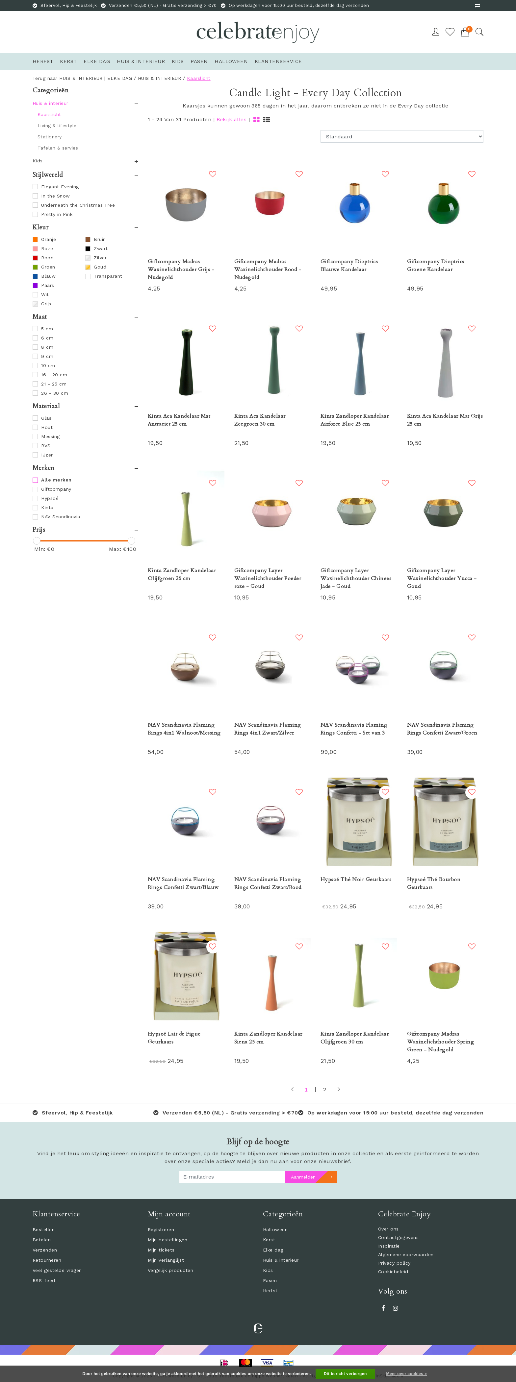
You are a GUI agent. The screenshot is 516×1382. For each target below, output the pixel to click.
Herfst (270, 1290)
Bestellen (44, 1229)
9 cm (47, 356)
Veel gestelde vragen (57, 1270)
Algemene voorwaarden (406, 1254)
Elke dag (273, 1250)
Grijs (46, 303)
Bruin (100, 239)
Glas (46, 418)
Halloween (275, 1229)
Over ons (388, 1228)
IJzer (47, 454)
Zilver (100, 257)
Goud (100, 266)
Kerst (269, 1239)
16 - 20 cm (54, 374)
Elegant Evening (60, 186)
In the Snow (55, 196)
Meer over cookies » (406, 1373)
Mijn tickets (161, 1250)
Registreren (161, 1229)
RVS (45, 445)
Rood (47, 257)
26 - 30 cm (54, 393)
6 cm (47, 337)
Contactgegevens (398, 1237)
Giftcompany (56, 489)
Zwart (101, 248)
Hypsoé (50, 498)
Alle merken (56, 479)
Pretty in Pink (56, 214)
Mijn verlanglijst (166, 1260)
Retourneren (47, 1260)
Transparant (108, 276)
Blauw (48, 276)
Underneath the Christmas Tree (78, 205)
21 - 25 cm (53, 383)
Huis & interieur (281, 1260)
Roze (47, 248)
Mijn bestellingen (167, 1239)
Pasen (270, 1280)
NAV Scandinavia (60, 516)
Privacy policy (394, 1263)
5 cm (47, 328)
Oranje (48, 239)
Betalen (42, 1239)
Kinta (47, 507)
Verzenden (45, 1250)
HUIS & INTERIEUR (159, 78)
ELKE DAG (119, 78)
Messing (50, 436)
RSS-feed (44, 1280)
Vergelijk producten (170, 1270)
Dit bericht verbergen (345, 1373)
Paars (47, 285)
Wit (45, 294)
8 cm (47, 347)
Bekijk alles (232, 119)
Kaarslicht (199, 78)
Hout (47, 427)
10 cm (48, 365)
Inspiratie (389, 1246)
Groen (48, 266)
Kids (268, 1270)
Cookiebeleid (393, 1271)
